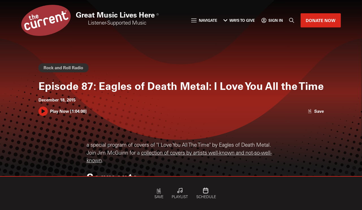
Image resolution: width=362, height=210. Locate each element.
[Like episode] (316, 111)
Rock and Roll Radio (63, 67)
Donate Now (320, 20)
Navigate (204, 20)
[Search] (291, 20)
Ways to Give (239, 20)
